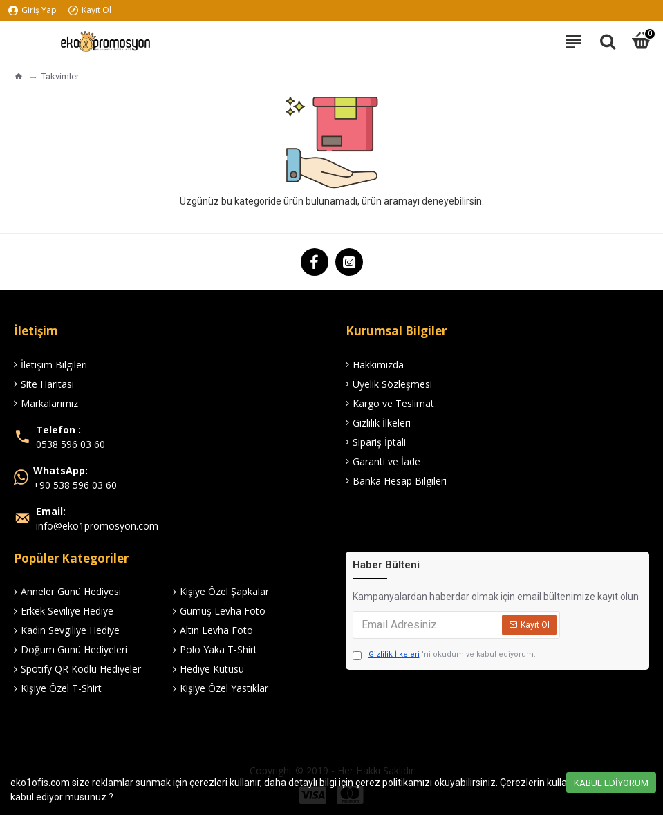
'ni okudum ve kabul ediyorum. (444, 655)
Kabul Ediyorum (611, 783)
